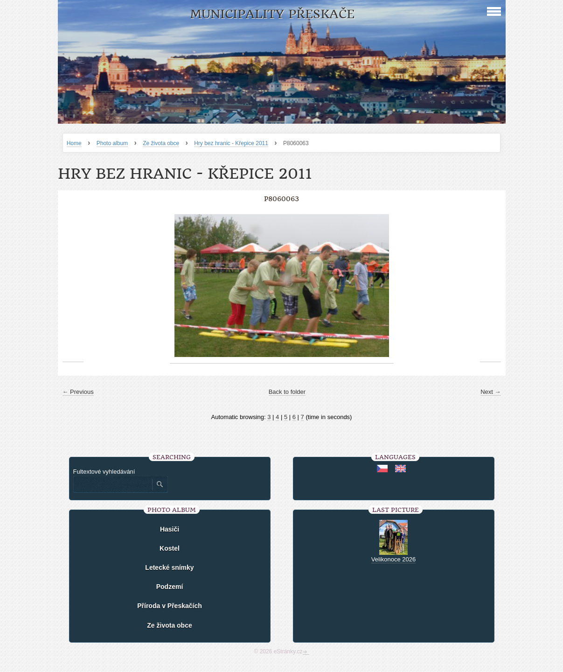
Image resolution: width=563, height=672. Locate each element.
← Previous (78, 391)
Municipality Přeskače (272, 14)
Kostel (170, 548)
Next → (490, 391)
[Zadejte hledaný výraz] (112, 484)
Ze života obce (161, 143)
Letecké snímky (169, 567)
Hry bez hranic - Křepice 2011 (231, 143)
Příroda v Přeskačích (169, 605)
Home (74, 143)
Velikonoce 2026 (393, 559)
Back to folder (287, 391)
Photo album (112, 143)
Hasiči (169, 529)
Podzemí (169, 586)
